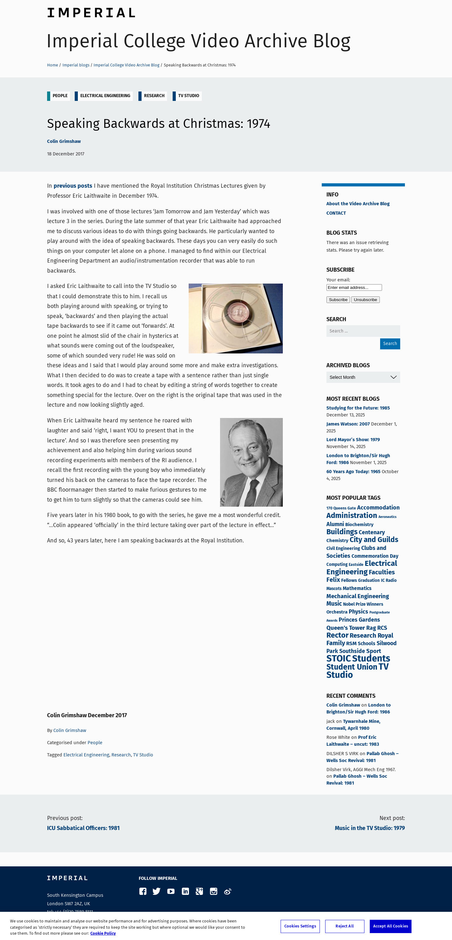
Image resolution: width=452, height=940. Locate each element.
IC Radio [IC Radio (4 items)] (389, 580)
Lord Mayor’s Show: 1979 (353, 440)
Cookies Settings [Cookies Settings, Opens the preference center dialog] (300, 926)
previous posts (73, 186)
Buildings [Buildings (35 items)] (342, 532)
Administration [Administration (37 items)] (351, 516)
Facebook (143, 892)
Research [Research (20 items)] (363, 636)
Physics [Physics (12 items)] (358, 612)
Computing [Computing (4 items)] (336, 564)
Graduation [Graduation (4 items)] (369, 580)
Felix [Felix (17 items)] (333, 580)
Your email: (338, 280)
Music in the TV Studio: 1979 (370, 828)
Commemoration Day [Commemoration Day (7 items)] (375, 556)
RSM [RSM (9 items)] (351, 644)
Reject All (344, 926)
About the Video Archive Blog (358, 204)
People (60, 95)
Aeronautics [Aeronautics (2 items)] (387, 517)
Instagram (213, 892)
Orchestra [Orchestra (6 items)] (336, 612)
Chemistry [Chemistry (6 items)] (337, 540)
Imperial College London (91, 11)
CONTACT (336, 213)
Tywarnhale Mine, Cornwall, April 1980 (353, 725)
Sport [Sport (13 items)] (373, 651)
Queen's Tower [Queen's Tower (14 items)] (345, 628)
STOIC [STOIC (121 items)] (338, 659)
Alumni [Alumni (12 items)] (335, 524)
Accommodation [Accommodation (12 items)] (378, 508)
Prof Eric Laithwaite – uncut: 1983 (352, 741)
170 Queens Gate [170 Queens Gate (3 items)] (341, 508)
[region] (226, 926)
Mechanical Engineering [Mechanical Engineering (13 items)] (357, 596)
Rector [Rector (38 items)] (337, 635)
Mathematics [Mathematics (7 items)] (357, 589)
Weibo (227, 892)
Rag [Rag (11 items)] (371, 628)
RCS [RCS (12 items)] (382, 628)
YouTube (171, 892)
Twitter (157, 892)
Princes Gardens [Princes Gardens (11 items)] (359, 620)
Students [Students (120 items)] (371, 659)
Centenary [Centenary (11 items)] (372, 532)
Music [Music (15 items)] (334, 604)
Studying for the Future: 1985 (358, 408)
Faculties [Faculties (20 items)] (382, 572)
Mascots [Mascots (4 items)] (334, 589)
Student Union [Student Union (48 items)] (351, 667)
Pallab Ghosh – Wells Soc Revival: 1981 (362, 757)
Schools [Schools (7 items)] (366, 644)
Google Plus (199, 892)
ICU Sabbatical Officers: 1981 (83, 828)
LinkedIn (185, 892)
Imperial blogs (75, 65)
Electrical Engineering (105, 95)
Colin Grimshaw (64, 141)
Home (52, 65)
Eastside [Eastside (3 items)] (356, 565)
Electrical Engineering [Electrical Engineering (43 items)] (361, 568)
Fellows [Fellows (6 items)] (349, 580)
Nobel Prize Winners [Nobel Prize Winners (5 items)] (363, 604)
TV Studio (188, 95)
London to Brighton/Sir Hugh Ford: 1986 (358, 459)
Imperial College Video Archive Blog (198, 40)
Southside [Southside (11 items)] (352, 651)
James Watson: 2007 (348, 424)
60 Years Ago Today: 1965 (353, 472)
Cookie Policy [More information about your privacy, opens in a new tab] (103, 933)
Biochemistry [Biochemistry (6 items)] (359, 524)
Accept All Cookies (390, 926)
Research (154, 95)
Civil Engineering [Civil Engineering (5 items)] (343, 548)
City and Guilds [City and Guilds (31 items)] (374, 540)
